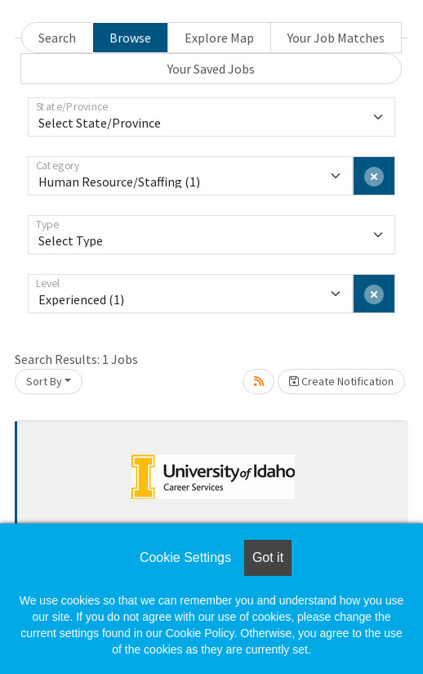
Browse (130, 37)
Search (57, 37)
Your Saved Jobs (211, 69)
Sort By (44, 381)
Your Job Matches (336, 37)
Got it (267, 557)
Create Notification (341, 381)
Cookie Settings (185, 557)
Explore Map (219, 37)
